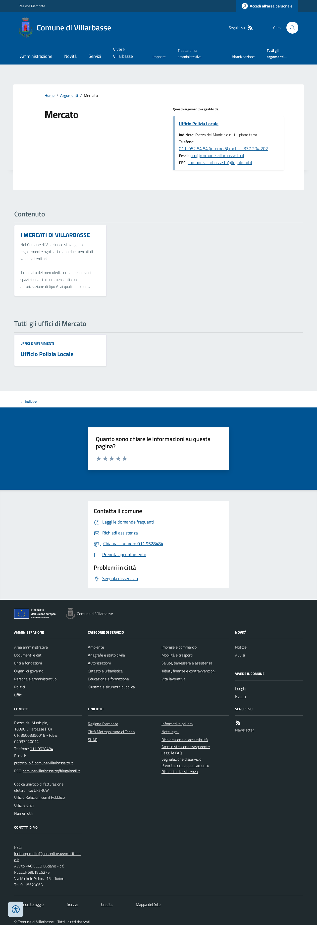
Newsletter (244, 730)
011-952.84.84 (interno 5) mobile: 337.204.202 (223, 148)
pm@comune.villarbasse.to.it (217, 155)
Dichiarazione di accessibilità (184, 740)
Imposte (159, 57)
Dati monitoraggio (29, 904)
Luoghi (240, 688)
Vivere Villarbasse (123, 53)
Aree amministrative (31, 647)
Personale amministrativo (35, 679)
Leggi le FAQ (171, 753)
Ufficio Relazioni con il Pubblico (39, 797)
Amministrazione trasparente (185, 747)
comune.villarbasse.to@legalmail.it (220, 162)
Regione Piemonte (32, 5)
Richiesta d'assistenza (179, 772)
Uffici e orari (24, 805)
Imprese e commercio (179, 647)
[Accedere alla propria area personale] (267, 6)
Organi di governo (28, 671)
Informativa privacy (177, 724)
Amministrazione (36, 56)
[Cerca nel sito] (290, 28)
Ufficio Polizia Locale (198, 123)
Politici (19, 687)
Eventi (240, 696)
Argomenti (69, 95)
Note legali (170, 732)
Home (49, 95)
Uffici (18, 695)
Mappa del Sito (148, 904)
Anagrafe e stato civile (106, 655)
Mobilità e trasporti (177, 655)
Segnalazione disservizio (181, 759)
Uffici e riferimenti (37, 343)
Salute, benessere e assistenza (186, 663)
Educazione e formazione (108, 679)
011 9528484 (41, 749)
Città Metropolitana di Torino (111, 732)
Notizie (241, 647)
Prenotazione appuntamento (185, 765)
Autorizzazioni (99, 663)
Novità (70, 56)
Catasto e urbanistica (105, 671)
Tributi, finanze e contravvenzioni (188, 671)
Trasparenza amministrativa (190, 53)
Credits (106, 904)
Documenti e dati (28, 655)
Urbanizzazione (242, 57)
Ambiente (96, 647)
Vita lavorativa (173, 679)
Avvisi (240, 655)
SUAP (92, 740)
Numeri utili (23, 813)
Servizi (95, 56)
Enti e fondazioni (28, 663)
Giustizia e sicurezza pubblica (111, 687)
